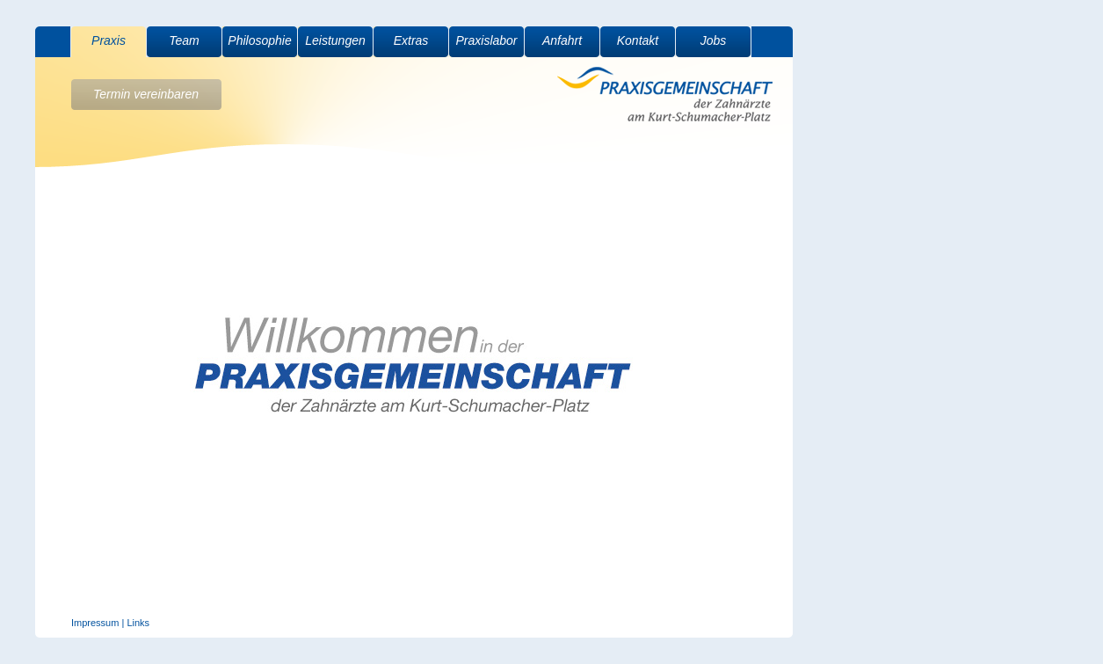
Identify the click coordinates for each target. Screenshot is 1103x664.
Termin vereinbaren (146, 94)
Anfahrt (562, 40)
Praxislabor (486, 40)
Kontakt (637, 40)
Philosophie (259, 40)
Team (184, 40)
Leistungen (335, 40)
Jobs (713, 40)
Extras (411, 40)
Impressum (95, 622)
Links (138, 622)
